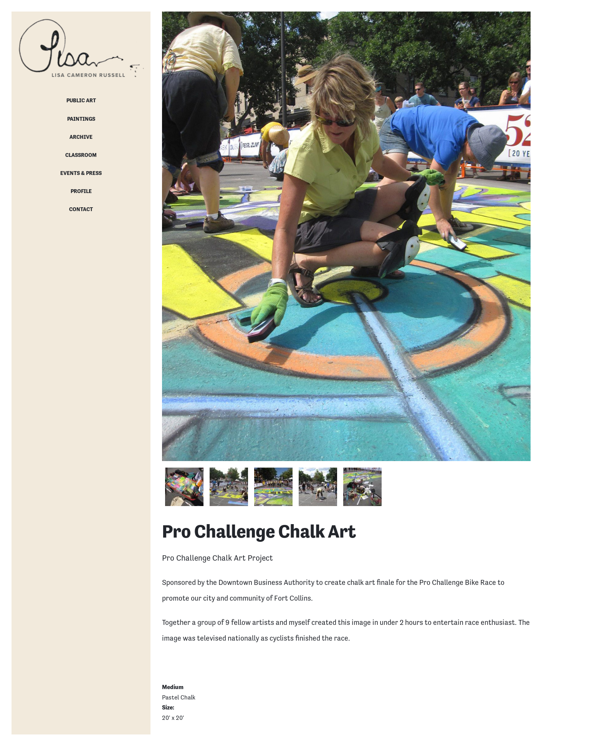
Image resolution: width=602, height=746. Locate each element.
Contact (81, 209)
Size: (168, 707)
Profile (81, 191)
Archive (81, 137)
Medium (173, 687)
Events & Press (81, 173)
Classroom (81, 155)
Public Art (81, 100)
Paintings (81, 119)
